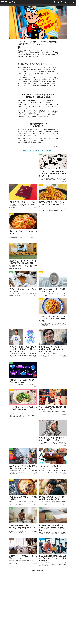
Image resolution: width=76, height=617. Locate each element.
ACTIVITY (41, 185)
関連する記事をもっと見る (38, 570)
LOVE (40, 480)
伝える (53, 102)
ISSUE (40, 154)
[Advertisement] (38, 597)
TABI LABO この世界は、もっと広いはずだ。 (38, 150)
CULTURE (11, 185)
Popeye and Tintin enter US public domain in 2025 (51, 143)
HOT (57, 146)
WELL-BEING (41, 539)
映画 (54, 146)
